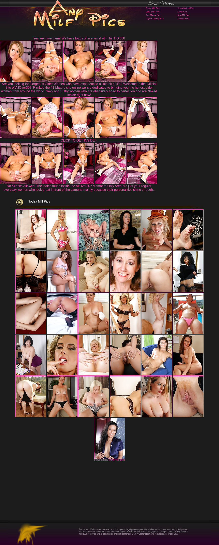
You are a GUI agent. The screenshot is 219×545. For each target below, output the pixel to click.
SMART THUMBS (117, 460)
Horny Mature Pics (185, 8)
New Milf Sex (183, 15)
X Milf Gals (182, 12)
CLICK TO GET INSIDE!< (79, 140)
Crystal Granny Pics (155, 18)
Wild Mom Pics (152, 12)
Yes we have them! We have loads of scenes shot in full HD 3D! (79, 38)
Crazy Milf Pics (152, 8)
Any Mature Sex (153, 15)
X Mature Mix (183, 18)
